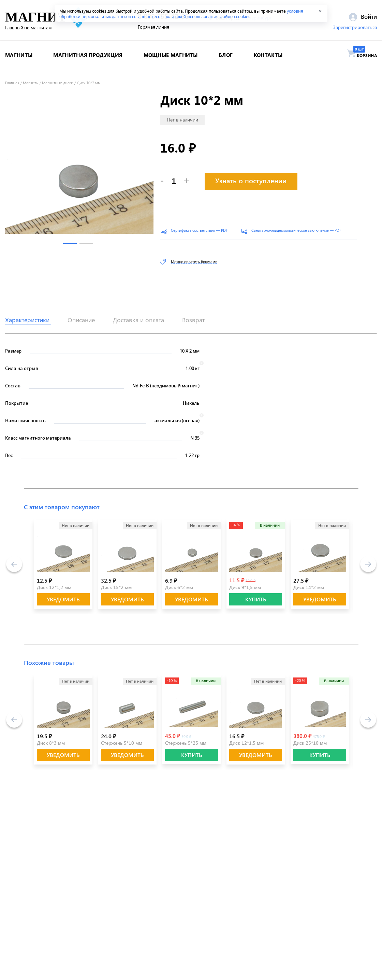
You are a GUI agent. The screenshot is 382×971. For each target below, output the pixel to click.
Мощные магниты (171, 59)
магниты (18, 59)
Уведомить (63, 599)
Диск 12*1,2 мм (54, 587)
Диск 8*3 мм (51, 743)
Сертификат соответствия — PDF (199, 230)
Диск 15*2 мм (116, 587)
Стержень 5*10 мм (121, 743)
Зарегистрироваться (355, 28)
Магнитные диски (57, 82)
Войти (363, 17)
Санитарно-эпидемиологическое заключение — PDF (296, 230)
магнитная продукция (87, 59)
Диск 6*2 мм (179, 587)
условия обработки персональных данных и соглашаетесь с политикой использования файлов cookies (181, 13)
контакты (268, 59)
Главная (12, 82)
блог (226, 59)
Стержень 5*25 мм (185, 743)
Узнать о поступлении (250, 180)
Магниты (31, 82)
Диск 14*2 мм (308, 587)
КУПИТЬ (255, 599)
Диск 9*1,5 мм (245, 587)
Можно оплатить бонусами (194, 261)
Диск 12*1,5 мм (246, 743)
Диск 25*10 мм (310, 743)
